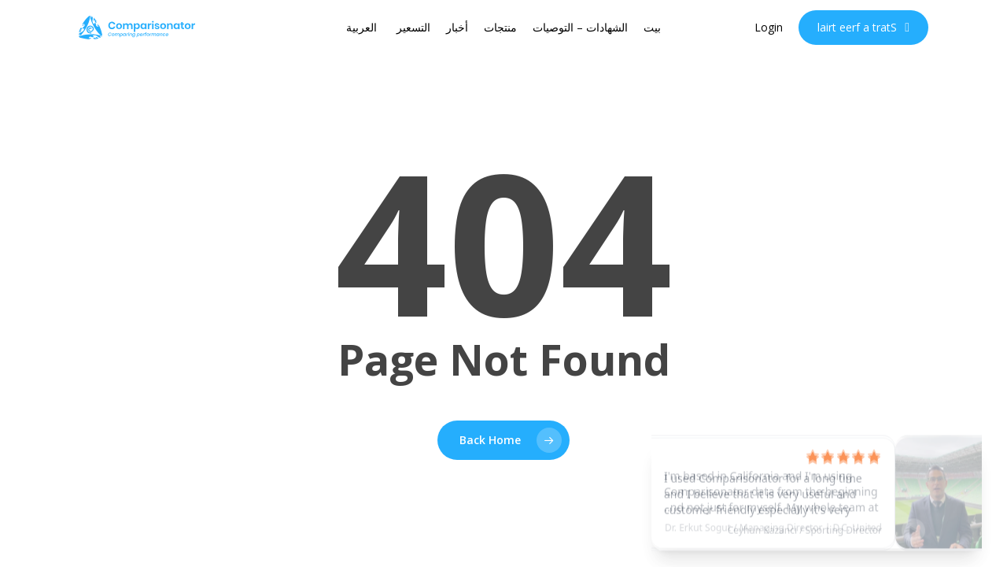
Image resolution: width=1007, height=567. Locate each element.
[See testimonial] (816, 485)
